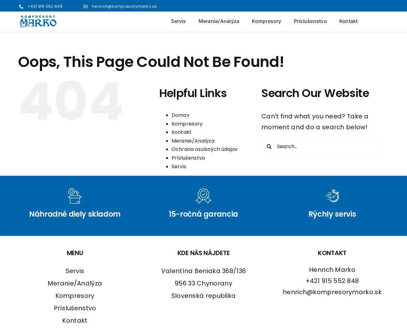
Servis (179, 166)
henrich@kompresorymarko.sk (124, 6)
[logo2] (38, 18)
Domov (181, 115)
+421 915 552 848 (45, 6)
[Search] (269, 146)
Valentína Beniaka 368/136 (203, 271)
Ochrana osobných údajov (205, 149)
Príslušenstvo (188, 157)
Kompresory (187, 123)
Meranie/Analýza (193, 140)
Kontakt (182, 132)
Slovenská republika (203, 295)
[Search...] (320, 146)
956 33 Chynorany (203, 283)
